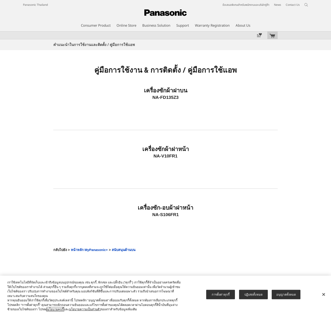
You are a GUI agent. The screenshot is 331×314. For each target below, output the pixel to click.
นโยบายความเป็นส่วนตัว (85, 309)
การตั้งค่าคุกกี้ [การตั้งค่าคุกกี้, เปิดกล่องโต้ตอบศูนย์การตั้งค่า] (221, 294)
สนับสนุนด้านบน (123, 250)
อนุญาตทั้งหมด (286, 294)
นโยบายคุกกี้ (55, 309)
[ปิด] (324, 294)
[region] (165, 295)
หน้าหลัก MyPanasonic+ (89, 250)
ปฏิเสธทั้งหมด (253, 294)
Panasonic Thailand (35, 5)
